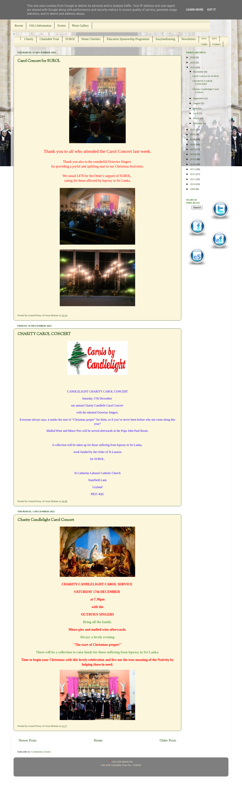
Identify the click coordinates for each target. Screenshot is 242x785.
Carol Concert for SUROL (39, 61)
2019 (193, 139)
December (198, 71)
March (196, 118)
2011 (193, 179)
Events (61, 25)
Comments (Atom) (41, 751)
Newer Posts (28, 740)
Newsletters (189, 39)
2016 (193, 154)
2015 (214, 38)
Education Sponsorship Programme (128, 39)
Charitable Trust (49, 39)
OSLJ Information (40, 25)
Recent (19, 25)
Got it (211, 9)
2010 (193, 184)
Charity (28, 39)
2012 (193, 174)
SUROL (70, 39)
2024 (193, 57)
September (198, 98)
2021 (193, 129)
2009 (193, 189)
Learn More (194, 9)
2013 (193, 169)
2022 (193, 67)
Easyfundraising (165, 39)
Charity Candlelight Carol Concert (46, 520)
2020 (193, 134)
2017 (193, 149)
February (198, 123)
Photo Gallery (80, 25)
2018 (193, 144)
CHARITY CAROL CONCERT (44, 334)
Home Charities (90, 39)
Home (98, 740)
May (195, 108)
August (197, 103)
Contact (216, 44)
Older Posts (168, 740)
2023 (193, 62)
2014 (204, 38)
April (196, 113)
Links (204, 44)
